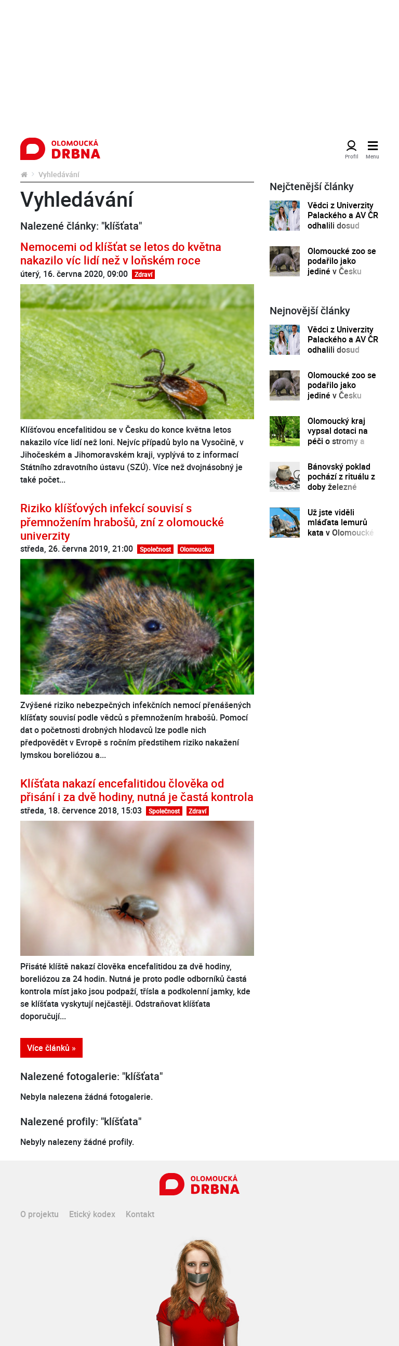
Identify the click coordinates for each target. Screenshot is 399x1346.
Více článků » (51, 1048)
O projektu (39, 1214)
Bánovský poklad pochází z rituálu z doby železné (341, 477)
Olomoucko (195, 549)
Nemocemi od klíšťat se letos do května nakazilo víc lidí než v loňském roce (120, 253)
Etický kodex (92, 1214)
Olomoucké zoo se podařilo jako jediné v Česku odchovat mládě (342, 266)
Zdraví (143, 274)
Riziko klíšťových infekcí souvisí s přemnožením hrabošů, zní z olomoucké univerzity (122, 521)
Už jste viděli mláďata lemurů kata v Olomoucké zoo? (341, 528)
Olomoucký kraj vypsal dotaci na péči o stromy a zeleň (338, 436)
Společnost (155, 549)
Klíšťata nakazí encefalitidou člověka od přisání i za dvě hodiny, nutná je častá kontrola (137, 790)
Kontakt (140, 1214)
